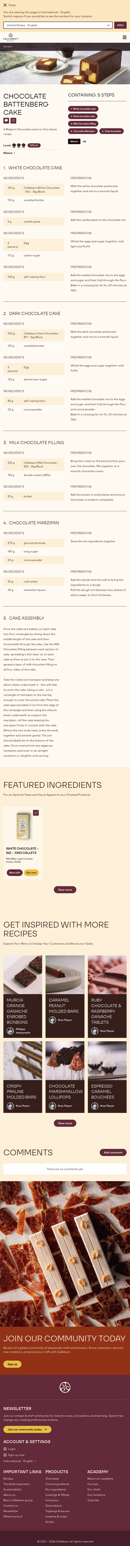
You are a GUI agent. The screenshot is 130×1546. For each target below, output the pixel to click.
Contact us (10, 1505)
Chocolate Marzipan (84, 131)
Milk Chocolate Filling (84, 123)
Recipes (7, 46)
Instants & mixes (56, 1516)
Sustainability (12, 1489)
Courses (92, 1484)
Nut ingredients (55, 1489)
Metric (74, 141)
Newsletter (10, 1511)
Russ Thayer (65, 1019)
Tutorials (93, 1500)
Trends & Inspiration (16, 1484)
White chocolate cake (84, 108)
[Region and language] (58, 25)
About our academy (100, 1478)
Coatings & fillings (57, 1494)
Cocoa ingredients (57, 1484)
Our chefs (93, 1489)
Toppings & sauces (57, 1511)
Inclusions (51, 1500)
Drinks (49, 1522)
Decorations (53, 1505)
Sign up (12, 1364)
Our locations (96, 1494)
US (84, 141)
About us (9, 1494)
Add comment (113, 1152)
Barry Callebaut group (18, 1500)
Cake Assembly (113, 131)
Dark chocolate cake (84, 116)
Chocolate (52, 1478)
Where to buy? (13, 1516)
